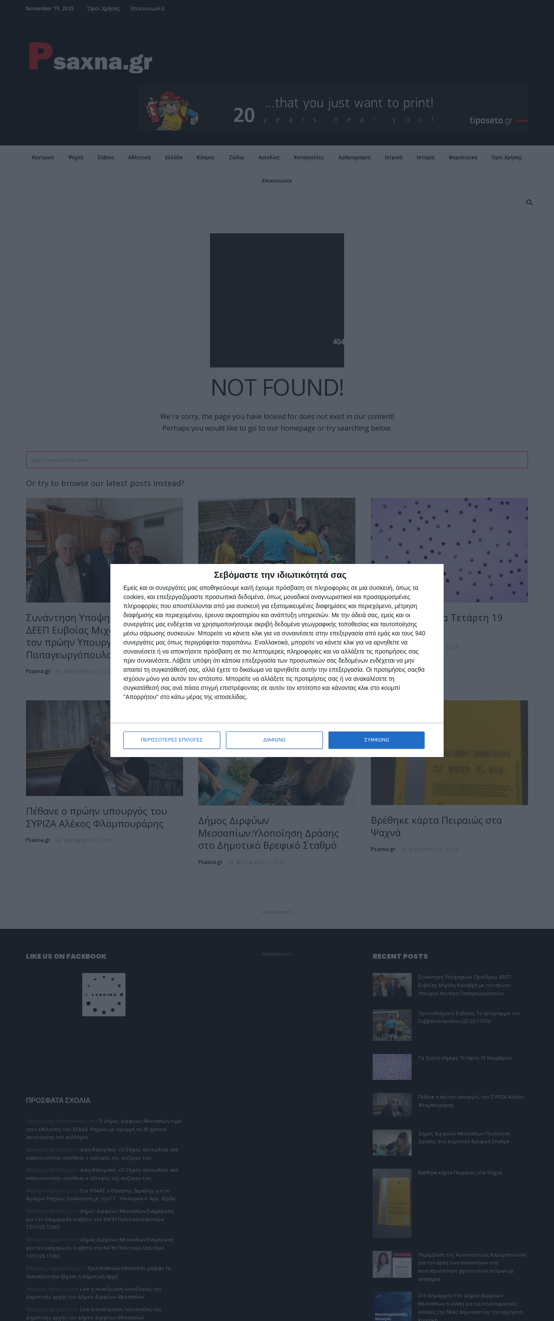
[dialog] (277, 660)
